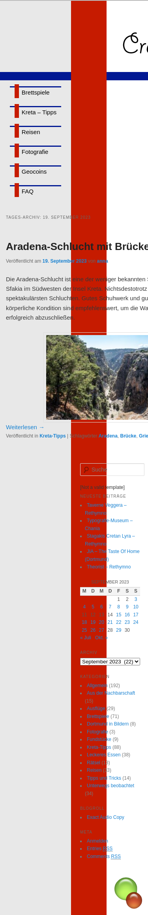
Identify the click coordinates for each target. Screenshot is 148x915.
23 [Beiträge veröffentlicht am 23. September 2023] (127, 622)
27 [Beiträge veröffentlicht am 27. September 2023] (101, 630)
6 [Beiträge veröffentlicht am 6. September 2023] (101, 607)
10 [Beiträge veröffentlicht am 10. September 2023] (135, 607)
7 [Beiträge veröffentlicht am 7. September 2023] (110, 607)
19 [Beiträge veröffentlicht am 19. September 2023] (93, 622)
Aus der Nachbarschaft (111, 693)
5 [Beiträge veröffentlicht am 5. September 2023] (93, 607)
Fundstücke (99, 739)
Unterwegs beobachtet (110, 785)
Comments (104, 857)
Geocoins (34, 171)
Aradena (108, 436)
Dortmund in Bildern (108, 724)
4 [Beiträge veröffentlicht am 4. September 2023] (84, 607)
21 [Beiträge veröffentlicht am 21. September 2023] (109, 622)
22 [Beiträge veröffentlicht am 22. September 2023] (118, 622)
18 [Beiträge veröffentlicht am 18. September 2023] (84, 622)
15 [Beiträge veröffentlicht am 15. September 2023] (118, 615)
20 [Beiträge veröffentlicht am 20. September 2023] (101, 622)
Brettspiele (36, 92)
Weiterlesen (25, 427)
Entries (99, 849)
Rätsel (93, 762)
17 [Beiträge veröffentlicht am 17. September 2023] (135, 615)
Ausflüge (96, 708)
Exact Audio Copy (105, 817)
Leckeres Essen (103, 755)
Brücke (128, 436)
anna (102, 261)
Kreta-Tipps (52, 436)
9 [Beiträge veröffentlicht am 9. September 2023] (127, 607)
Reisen (31, 132)
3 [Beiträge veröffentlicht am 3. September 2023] (136, 599)
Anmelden (97, 841)
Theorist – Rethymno (109, 567)
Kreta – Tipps (39, 112)
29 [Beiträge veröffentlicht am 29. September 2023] (118, 630)
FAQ (28, 191)
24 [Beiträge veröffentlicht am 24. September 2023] (135, 622)
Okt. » (101, 637)
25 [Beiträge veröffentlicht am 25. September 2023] (84, 630)
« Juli (85, 637)
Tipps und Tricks (104, 778)
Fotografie (35, 151)
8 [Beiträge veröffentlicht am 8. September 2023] (118, 607)
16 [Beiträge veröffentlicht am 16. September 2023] (127, 615)
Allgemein (97, 685)
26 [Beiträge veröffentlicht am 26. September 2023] (93, 630)
